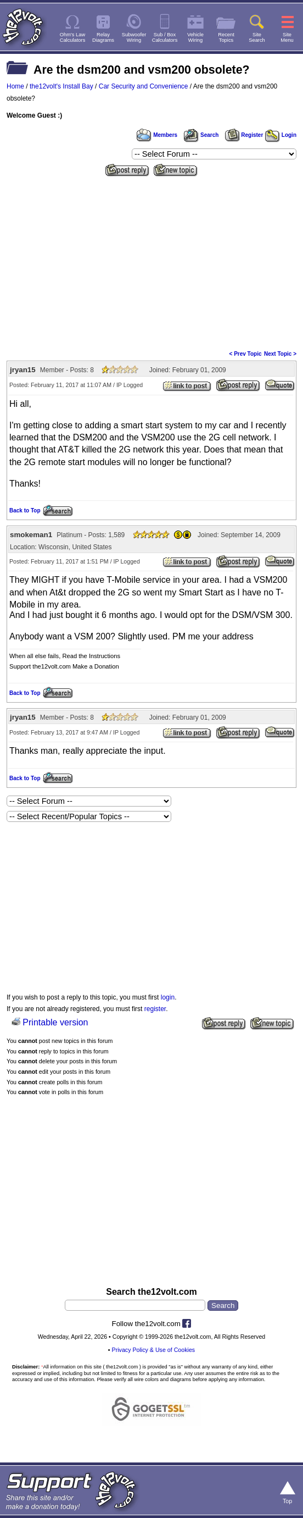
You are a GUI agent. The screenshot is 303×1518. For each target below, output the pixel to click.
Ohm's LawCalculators (73, 37)
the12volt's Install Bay (61, 86)
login (168, 997)
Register (244, 135)
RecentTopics (226, 37)
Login (280, 135)
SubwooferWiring (134, 37)
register (155, 1009)
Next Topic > (280, 354)
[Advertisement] (151, 262)
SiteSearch (257, 37)
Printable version (55, 1022)
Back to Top (24, 510)
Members (157, 135)
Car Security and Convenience (143, 86)
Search (200, 135)
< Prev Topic (245, 354)
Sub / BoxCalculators (165, 37)
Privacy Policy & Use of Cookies (153, 1349)
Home (15, 86)
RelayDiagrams (103, 37)
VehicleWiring (195, 37)
